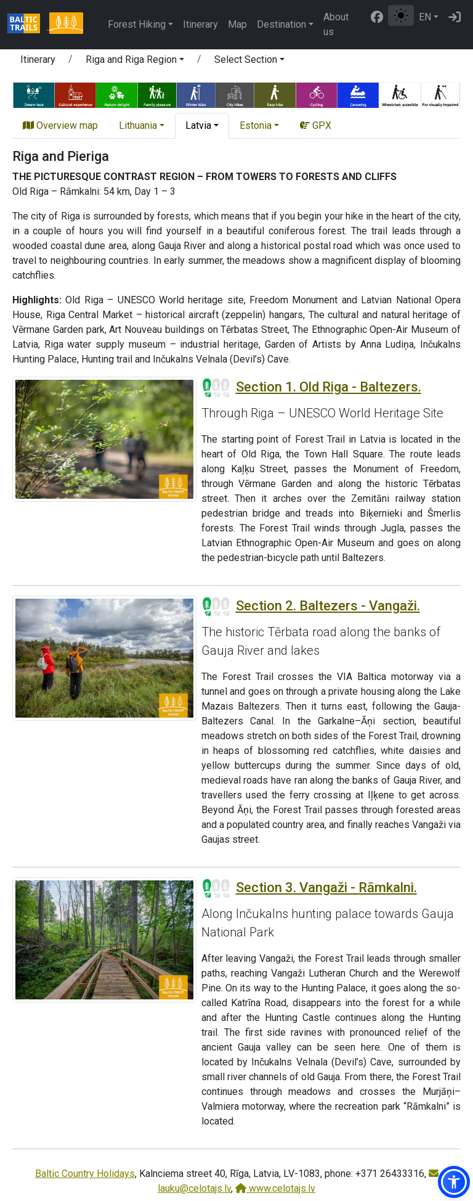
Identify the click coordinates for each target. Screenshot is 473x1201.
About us (336, 24)
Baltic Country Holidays (85, 1173)
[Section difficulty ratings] (216, 388)
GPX (315, 125)
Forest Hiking (137, 24)
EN (425, 17)
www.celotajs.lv (275, 1188)
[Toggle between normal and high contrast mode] (401, 15)
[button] (135, 62)
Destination (281, 24)
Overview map (60, 125)
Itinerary (200, 24)
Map (237, 24)
